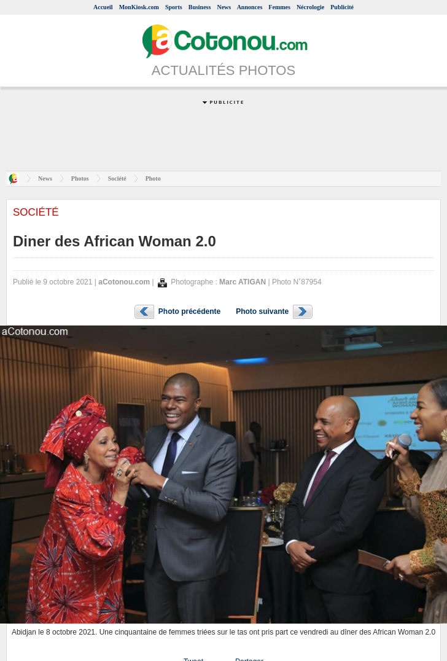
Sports (173, 7)
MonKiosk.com (139, 7)
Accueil (103, 7)
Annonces (250, 7)
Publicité (342, 7)
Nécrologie (310, 7)
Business (200, 7)
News (224, 7)
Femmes (279, 7)
